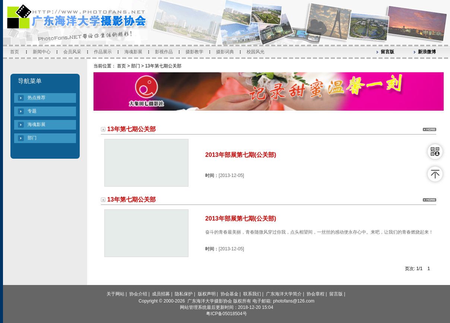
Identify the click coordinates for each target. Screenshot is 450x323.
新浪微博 (427, 51)
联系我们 (252, 294)
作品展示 (103, 51)
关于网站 (115, 294)
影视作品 (164, 51)
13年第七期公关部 (163, 66)
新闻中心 (42, 51)
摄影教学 (194, 51)
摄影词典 (225, 51)
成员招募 (161, 294)
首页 (14, 51)
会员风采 (72, 51)
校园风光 (255, 51)
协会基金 (229, 294)
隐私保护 (184, 294)
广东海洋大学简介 (284, 294)
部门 (32, 137)
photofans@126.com (293, 301)
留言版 (387, 51)
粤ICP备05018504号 (226, 313)
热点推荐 (36, 97)
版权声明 (207, 294)
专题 (32, 111)
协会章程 (315, 294)
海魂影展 (133, 51)
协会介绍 (138, 294)
